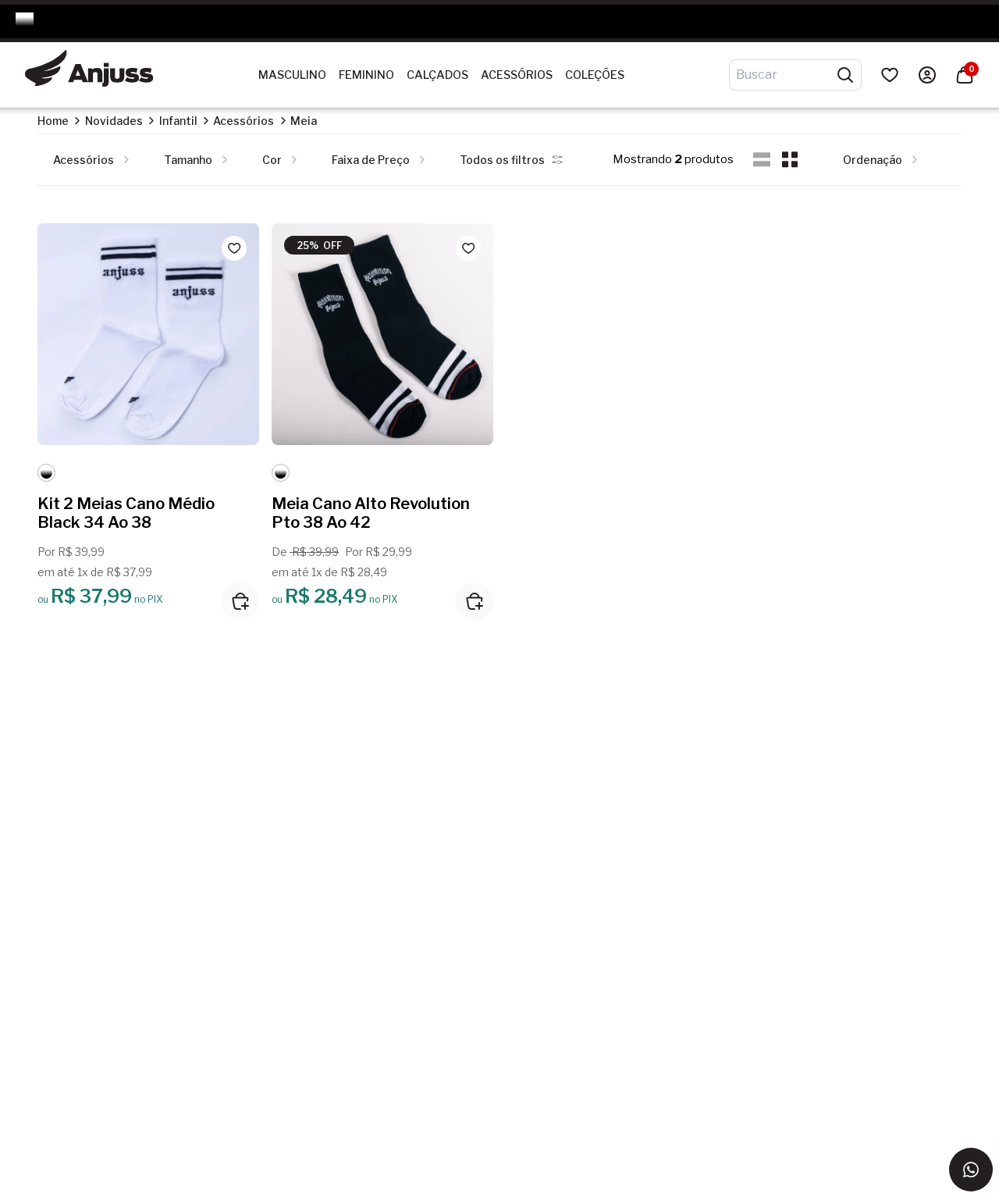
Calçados (437, 75)
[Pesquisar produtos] (845, 75)
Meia (303, 120)
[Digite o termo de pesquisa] (786, 75)
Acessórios (517, 75)
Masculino (292, 75)
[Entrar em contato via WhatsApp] (971, 1170)
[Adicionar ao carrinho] (240, 601)
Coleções (594, 75)
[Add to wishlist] (234, 248)
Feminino (366, 75)
